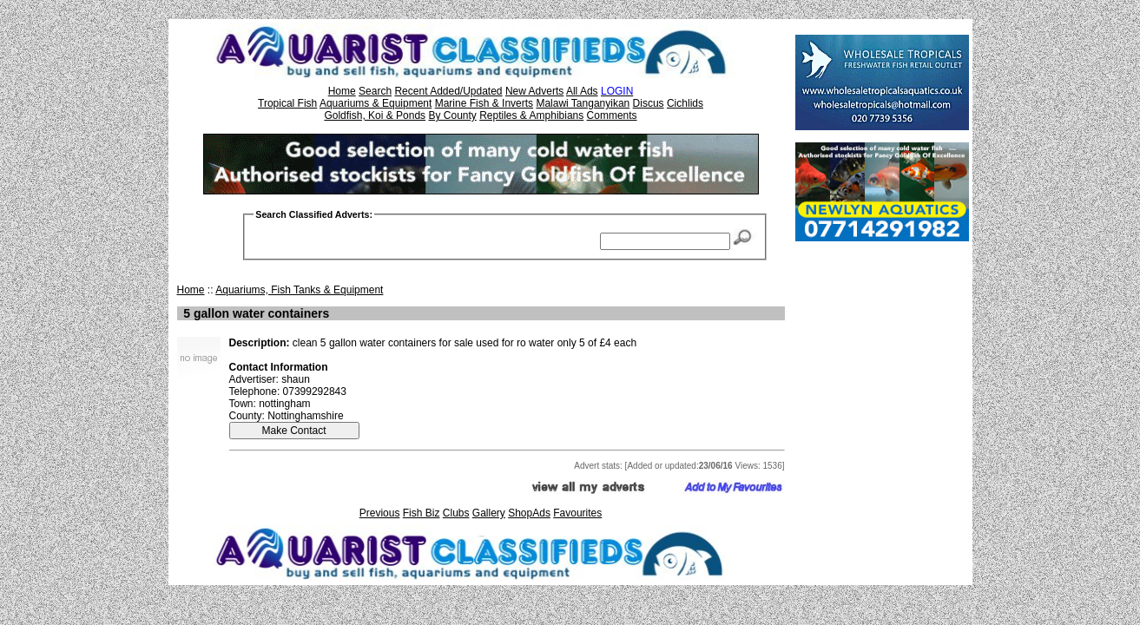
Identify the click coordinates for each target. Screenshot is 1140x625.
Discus (648, 103)
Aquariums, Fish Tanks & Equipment (299, 290)
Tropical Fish (287, 103)
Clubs (456, 513)
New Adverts (534, 91)
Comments (612, 115)
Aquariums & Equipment (376, 103)
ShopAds (529, 513)
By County (452, 115)
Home (342, 91)
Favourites (577, 513)
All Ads (582, 91)
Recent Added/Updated (448, 91)
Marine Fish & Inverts (484, 103)
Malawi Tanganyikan (582, 103)
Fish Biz (421, 513)
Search (375, 91)
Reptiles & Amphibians (531, 115)
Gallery (488, 513)
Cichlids (685, 103)
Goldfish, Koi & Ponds (374, 115)
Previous (379, 513)
